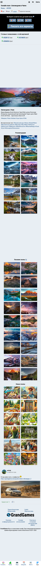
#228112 (6, 38)
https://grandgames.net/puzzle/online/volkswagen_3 (16, 513)
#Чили (8, 118)
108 (20, 20)
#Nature (26, 123)
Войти (38, 2)
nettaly (15, 11)
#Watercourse (5, 126)
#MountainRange (30, 126)
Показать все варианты (20, 26)
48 (13, 20)
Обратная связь (28, 545)
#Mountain (18, 125)
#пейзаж (13, 118)
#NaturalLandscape (18, 123)
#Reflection (31, 125)
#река (21, 118)
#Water (26, 125)
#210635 (21, 38)
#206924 (6, 41)
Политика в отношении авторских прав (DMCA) (32, 556)
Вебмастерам (11, 545)
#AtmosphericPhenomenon (12, 128)
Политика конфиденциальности (8, 555)
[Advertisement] (20, 66)
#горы (17, 118)
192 (28, 20)
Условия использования (20, 555)
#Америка (4, 118)
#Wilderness (12, 126)
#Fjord (2, 128)
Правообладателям (13, 543)
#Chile (25, 118)
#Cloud (37, 126)
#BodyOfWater (33, 123)
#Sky (22, 125)
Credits (26, 543)
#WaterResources (20, 126)
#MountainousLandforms (8, 125)
